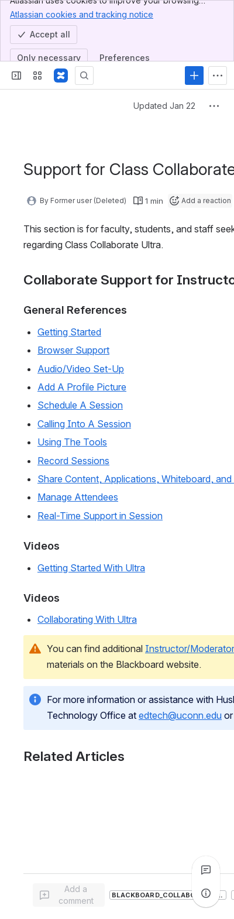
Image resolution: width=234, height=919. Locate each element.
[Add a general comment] (69, 895)
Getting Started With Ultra (91, 568)
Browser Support (73, 350)
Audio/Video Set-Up (80, 369)
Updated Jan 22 (164, 106)
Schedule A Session (80, 405)
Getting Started (69, 332)
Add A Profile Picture (81, 387)
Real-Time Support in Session (100, 516)
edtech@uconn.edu (180, 715)
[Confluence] (60, 75)
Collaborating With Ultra (87, 619)
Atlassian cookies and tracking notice (81, 14)
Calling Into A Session (84, 424)
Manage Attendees (77, 497)
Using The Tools (72, 442)
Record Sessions (73, 461)
